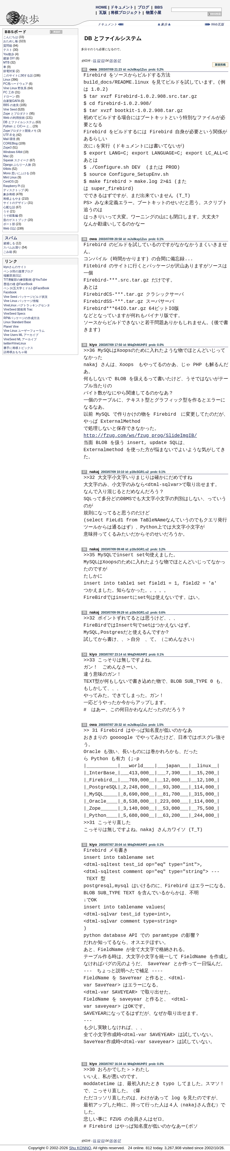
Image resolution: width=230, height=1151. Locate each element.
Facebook (10, 292)
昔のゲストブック (15, 220)
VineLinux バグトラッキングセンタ (27, 305)
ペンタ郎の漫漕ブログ (18, 271)
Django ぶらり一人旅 (17, 164)
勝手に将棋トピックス (18, 347)
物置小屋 (153, 12)
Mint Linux (10, 177)
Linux (7, 79)
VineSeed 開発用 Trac (18, 309)
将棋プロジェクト (126, 12)
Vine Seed (10, 109)
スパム (11, 238)
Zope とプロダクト (16, 113)
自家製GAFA (12, 101)
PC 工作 (9, 92)
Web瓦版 (214, 24)
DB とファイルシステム (19, 122)
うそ (6, 211)
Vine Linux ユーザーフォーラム (24, 330)
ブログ (143, 7)
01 (94, 60)
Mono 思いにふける (16, 173)
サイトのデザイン (15, 202)
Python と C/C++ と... (17, 126)
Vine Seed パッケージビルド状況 (26, 296)
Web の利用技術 (14, 117)
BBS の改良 (11, 105)
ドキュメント (121, 7)
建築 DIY (9, 58)
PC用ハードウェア (16, 83)
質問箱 (8, 45)
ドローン (9, 96)
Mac (6, 156)
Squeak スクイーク (16, 160)
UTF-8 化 (9, 134)
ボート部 (9, 224)
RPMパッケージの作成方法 (22, 318)
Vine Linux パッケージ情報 (21, 301)
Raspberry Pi (12, 186)
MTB (6, 62)
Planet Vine (11, 326)
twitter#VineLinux (15, 343)
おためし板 (11, 41)
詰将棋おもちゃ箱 (15, 352)
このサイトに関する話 (18, 75)
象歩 (164, 24)
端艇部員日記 (12, 275)
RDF (57, 31)
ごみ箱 (8, 251)
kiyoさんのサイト (15, 267)
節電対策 (9, 71)
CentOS (8, 181)
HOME (101, 7)
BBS (159, 7)
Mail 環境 (9, 139)
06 (115, 60)
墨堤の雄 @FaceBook (18, 284)
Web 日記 (10, 228)
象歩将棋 (9, 194)
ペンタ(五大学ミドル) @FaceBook (26, 288)
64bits (7, 168)
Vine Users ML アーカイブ (21, 334)
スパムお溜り (12, 247)
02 (98, 60)
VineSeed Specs (14, 313)
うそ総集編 (11, 215)
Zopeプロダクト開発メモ (20, 130)
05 (111, 60)
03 (103, 60)
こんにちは (11, 37)
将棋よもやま (12, 198)
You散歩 (9, 54)
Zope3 (7, 147)
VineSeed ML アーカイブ (20, 339)
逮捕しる (9, 243)
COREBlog (11, 143)
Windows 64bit (13, 152)
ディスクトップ (14, 190)
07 (119, 60)
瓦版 (102, 12)
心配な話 (9, 207)
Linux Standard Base (17, 322)
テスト (8, 49)
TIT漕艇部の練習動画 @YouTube (25, 279)
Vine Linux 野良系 (15, 88)
